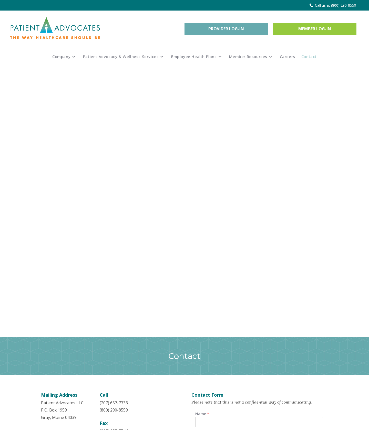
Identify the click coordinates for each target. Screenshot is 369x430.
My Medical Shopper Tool (138, 374)
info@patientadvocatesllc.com (128, 189)
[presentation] (230, 286)
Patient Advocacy (57, 351)
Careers (121, 396)
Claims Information (132, 351)
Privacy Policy (127, 403)
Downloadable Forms (134, 359)
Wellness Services (58, 359)
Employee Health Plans (63, 366)
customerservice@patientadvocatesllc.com (140, 206)
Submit (208, 309)
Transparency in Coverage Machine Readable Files (139, 385)
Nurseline (123, 366)
